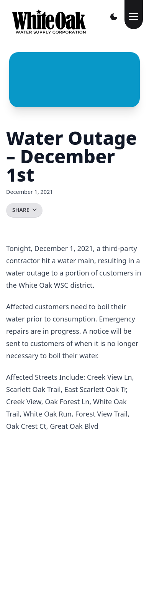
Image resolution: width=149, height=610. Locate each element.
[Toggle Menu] (133, 14)
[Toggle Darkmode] (113, 16)
